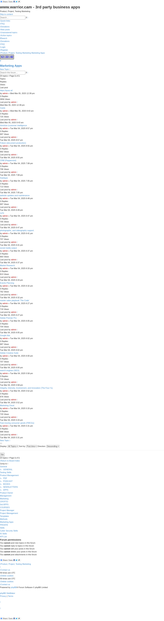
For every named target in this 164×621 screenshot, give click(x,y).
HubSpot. (4, 178)
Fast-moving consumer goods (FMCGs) (17, 423)
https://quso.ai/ (6, 90)
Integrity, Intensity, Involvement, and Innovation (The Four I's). (26, 388)
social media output (8, 248)
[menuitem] (2, 24)
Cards (2, 108)
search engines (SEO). (10, 370)
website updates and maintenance (15, 195)
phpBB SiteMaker (7, 593)
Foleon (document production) (13, 143)
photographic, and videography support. (17, 230)
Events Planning (7, 283)
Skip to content (6, 14)
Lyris (2, 213)
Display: (9, 446)
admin (5, 93)
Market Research (7, 265)
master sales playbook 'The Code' (14, 300)
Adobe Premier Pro (8, 318)
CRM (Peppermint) (8, 160)
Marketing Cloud (7, 405)
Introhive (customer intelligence (13, 125)
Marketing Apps (11, 65)
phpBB (14, 587)
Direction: (48, 446)
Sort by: (28, 446)
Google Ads (5, 335)
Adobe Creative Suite (9, 353)
